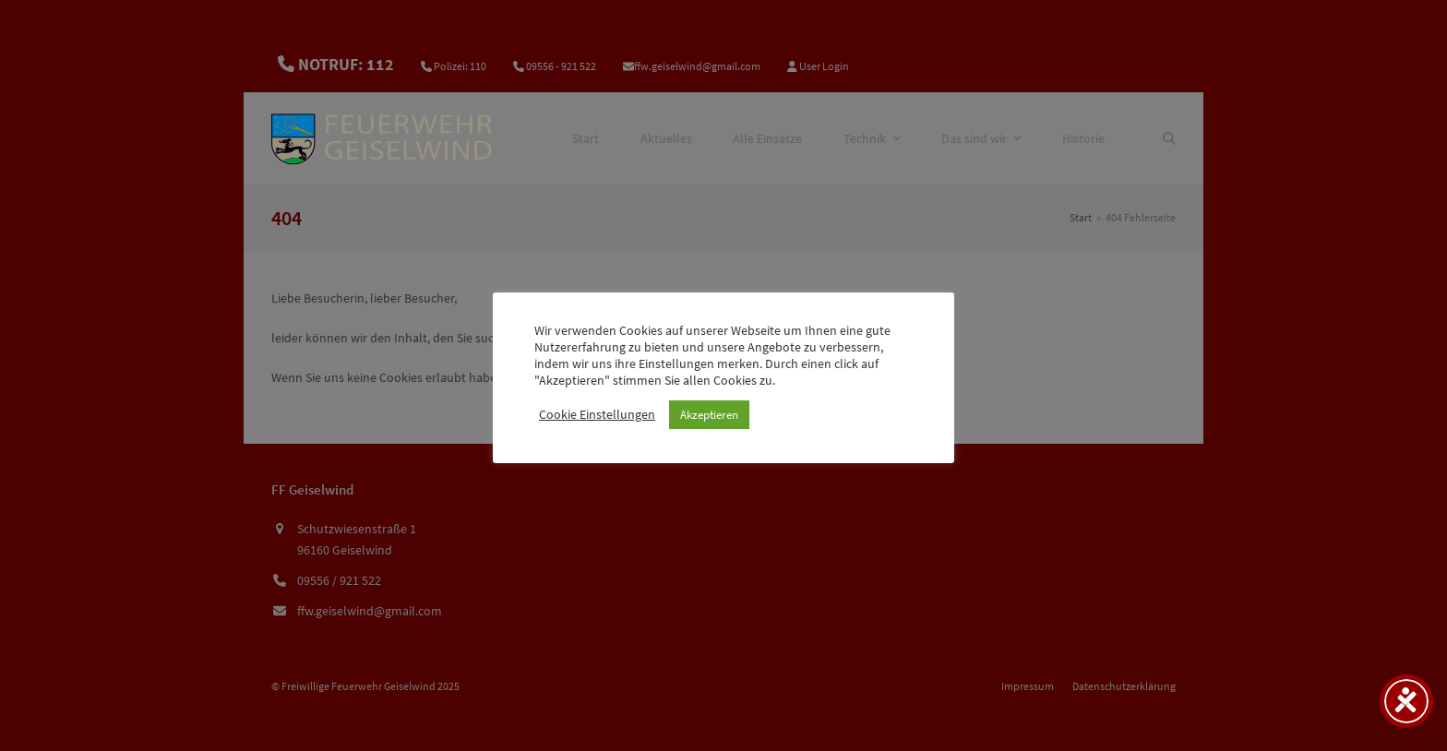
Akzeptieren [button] (709, 415)
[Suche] (1169, 138)
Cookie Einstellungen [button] (597, 414)
